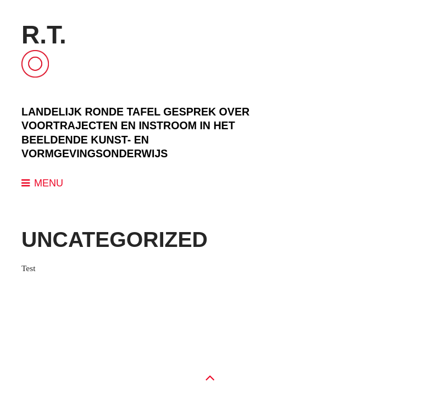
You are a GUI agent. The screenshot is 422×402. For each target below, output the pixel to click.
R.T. (43, 34)
